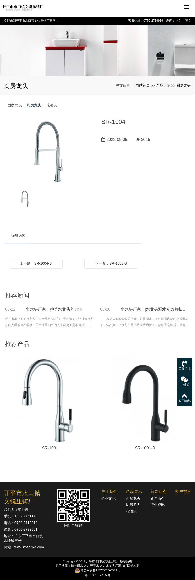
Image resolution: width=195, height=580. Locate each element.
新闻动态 (158, 491)
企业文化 (108, 498)
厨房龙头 (183, 85)
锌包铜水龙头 (80, 566)
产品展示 (163, 85)
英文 (188, 20)
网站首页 (143, 85)
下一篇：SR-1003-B (111, 263)
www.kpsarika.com (29, 547)
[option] (49, 151)
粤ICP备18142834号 (98, 575)
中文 (178, 20)
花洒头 (51, 105)
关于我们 (109, 491)
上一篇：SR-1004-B (36, 263)
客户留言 (183, 491)
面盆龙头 (15, 105)
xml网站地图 (131, 566)
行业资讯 (157, 505)
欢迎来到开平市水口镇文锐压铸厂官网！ (31, 20)
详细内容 (18, 236)
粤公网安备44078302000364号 (100, 570)
